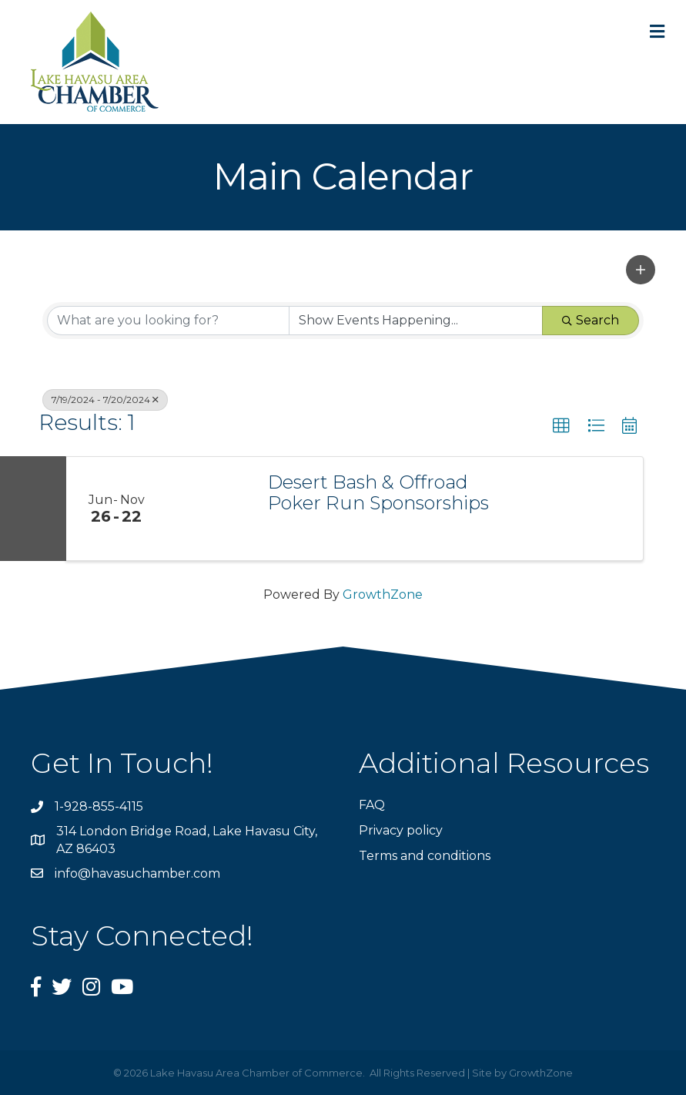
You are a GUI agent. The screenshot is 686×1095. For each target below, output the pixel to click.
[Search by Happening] (416, 320)
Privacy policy (401, 830)
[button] (640, 269)
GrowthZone (383, 594)
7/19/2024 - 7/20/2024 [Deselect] (105, 399)
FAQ (372, 805)
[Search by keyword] (168, 320)
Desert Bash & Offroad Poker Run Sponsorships (378, 492)
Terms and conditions (424, 855)
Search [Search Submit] (590, 320)
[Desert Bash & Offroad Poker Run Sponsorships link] (209, 508)
